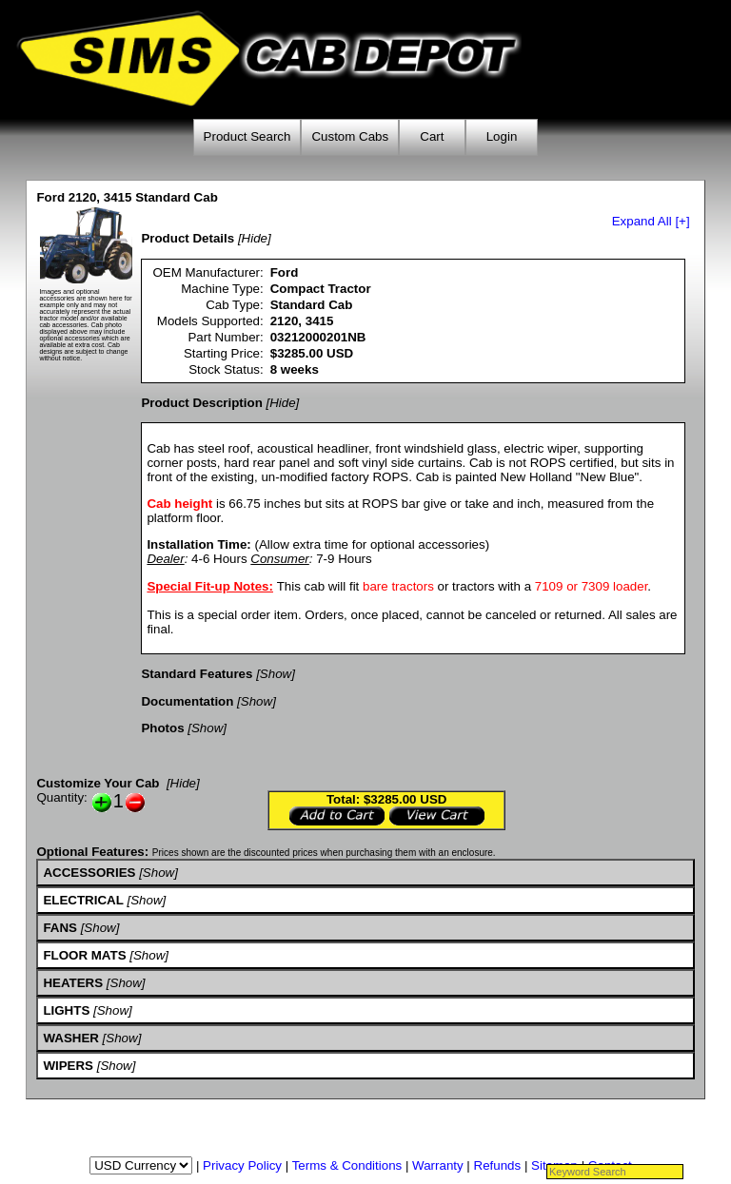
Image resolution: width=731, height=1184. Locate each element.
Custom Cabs (349, 136)
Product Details (187, 238)
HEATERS (73, 983)
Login (502, 136)
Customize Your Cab (97, 783)
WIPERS (68, 1065)
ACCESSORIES (89, 872)
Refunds (498, 1165)
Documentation (187, 701)
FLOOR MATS (84, 955)
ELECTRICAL (83, 900)
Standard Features (196, 674)
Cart (431, 136)
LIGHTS (66, 1010)
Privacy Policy (242, 1165)
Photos (162, 728)
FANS (60, 928)
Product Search (247, 136)
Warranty (438, 1165)
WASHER (71, 1038)
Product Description (201, 403)
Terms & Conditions (347, 1165)
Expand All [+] (651, 221)
